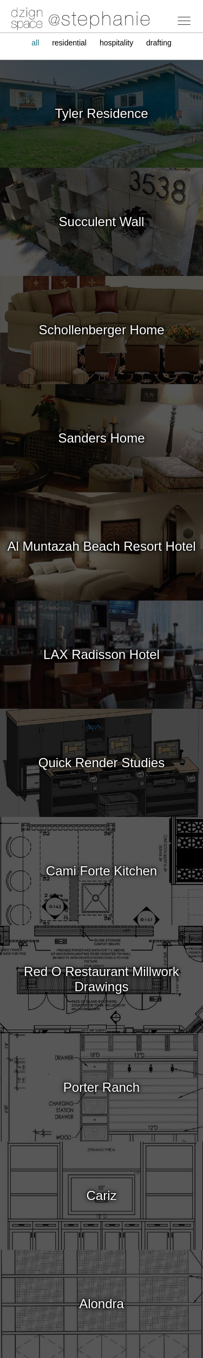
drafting (159, 42)
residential (69, 42)
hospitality (116, 42)
